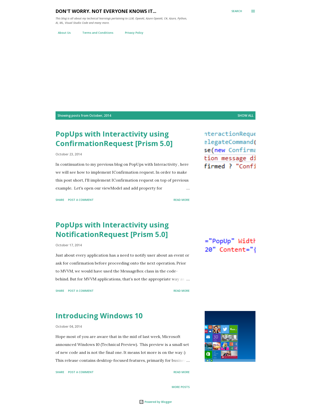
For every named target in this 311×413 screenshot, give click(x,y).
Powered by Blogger (155, 402)
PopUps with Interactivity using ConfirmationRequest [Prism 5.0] (114, 138)
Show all (245, 115)
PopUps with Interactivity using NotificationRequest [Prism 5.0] (112, 229)
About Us (62, 33)
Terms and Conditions (95, 33)
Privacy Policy (132, 33)
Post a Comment (81, 200)
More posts (181, 387)
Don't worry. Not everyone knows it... (106, 11)
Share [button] (60, 200)
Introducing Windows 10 (99, 316)
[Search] (236, 11)
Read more (182, 200)
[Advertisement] (155, 67)
